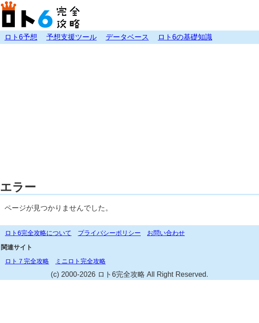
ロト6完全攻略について (38, 232)
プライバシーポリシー (109, 232)
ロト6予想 (20, 37)
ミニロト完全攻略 (80, 261)
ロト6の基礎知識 (185, 37)
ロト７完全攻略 (27, 261)
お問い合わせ (166, 232)
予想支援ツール (71, 37)
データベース (127, 37)
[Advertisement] (129, 111)
